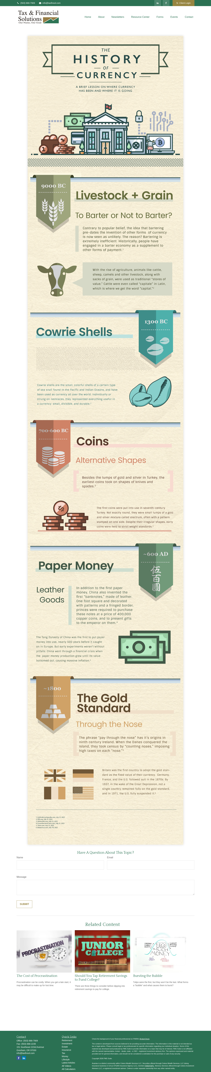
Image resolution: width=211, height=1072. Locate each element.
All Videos (66, 1066)
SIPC (152, 1066)
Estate (65, 1047)
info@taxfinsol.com (50, 3)
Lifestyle (66, 1059)
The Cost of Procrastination (37, 976)
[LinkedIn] (157, 3)
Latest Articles (68, 1063)
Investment (67, 1043)
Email (110, 857)
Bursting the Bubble (147, 976)
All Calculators (68, 1069)
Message (21, 877)
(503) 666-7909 (26, 3)
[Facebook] (166, 3)
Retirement (67, 1040)
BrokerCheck (144, 1039)
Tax (63, 1053)
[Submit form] (24, 904)
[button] (87, 17)
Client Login (183, 3)
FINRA (147, 1066)
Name (20, 857)
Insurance (66, 1050)
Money (65, 1056)
